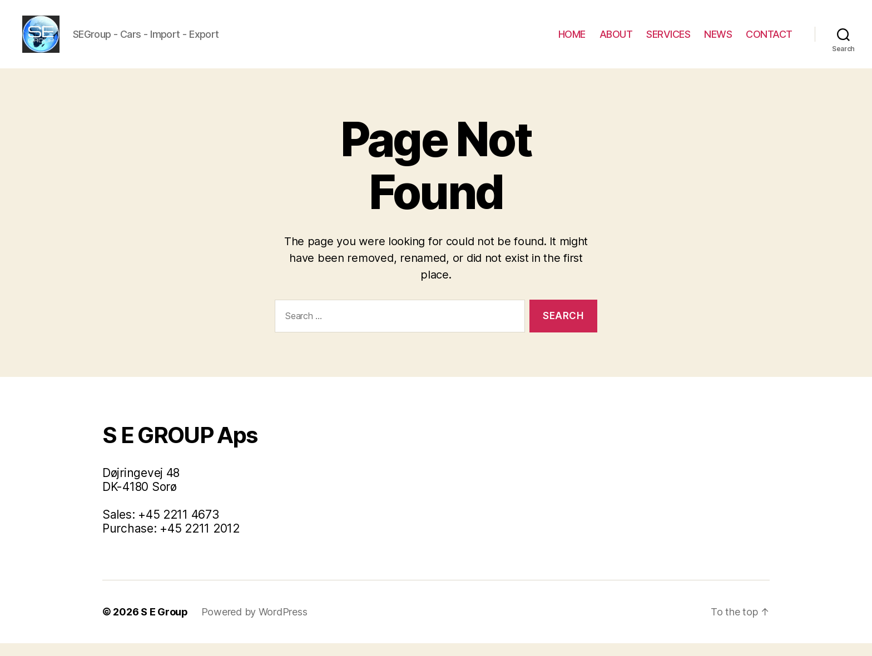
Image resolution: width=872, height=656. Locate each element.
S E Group (164, 624)
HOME (572, 40)
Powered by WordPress (254, 624)
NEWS (718, 40)
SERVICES (668, 40)
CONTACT (769, 40)
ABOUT (616, 40)
